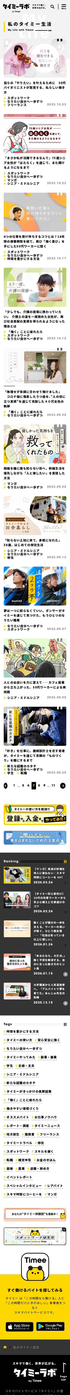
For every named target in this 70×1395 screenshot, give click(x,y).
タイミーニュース (47, 1125)
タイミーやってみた (21, 1057)
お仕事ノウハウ (46, 1117)
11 (53, 785)
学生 (10, 1065)
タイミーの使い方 (19, 1040)
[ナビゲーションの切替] (63, 7)
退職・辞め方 (40, 1168)
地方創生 (13, 1134)
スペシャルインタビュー (24, 1185)
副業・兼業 (49, 1057)
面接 (10, 1168)
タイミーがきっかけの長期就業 (29, 1091)
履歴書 (30, 1134)
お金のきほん (46, 1160)
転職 (10, 1160)
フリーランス (49, 1134)
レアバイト (55, 1185)
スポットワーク (18, 1151)
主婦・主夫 (26, 1065)
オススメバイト (18, 1117)
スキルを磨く (44, 1151)
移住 (41, 1142)
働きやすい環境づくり (23, 1108)
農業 (21, 1168)
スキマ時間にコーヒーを (24, 1194)
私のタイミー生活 (26, 1347)
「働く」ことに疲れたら (24, 1100)
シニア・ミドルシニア (23, 1074)
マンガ (52, 1194)
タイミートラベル (19, 1142)
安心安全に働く (49, 1040)
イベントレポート (19, 1177)
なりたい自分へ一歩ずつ (24, 1048)
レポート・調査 (18, 1125)
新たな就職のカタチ (21, 1082)
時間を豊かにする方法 (23, 1031)
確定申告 (24, 1160)
